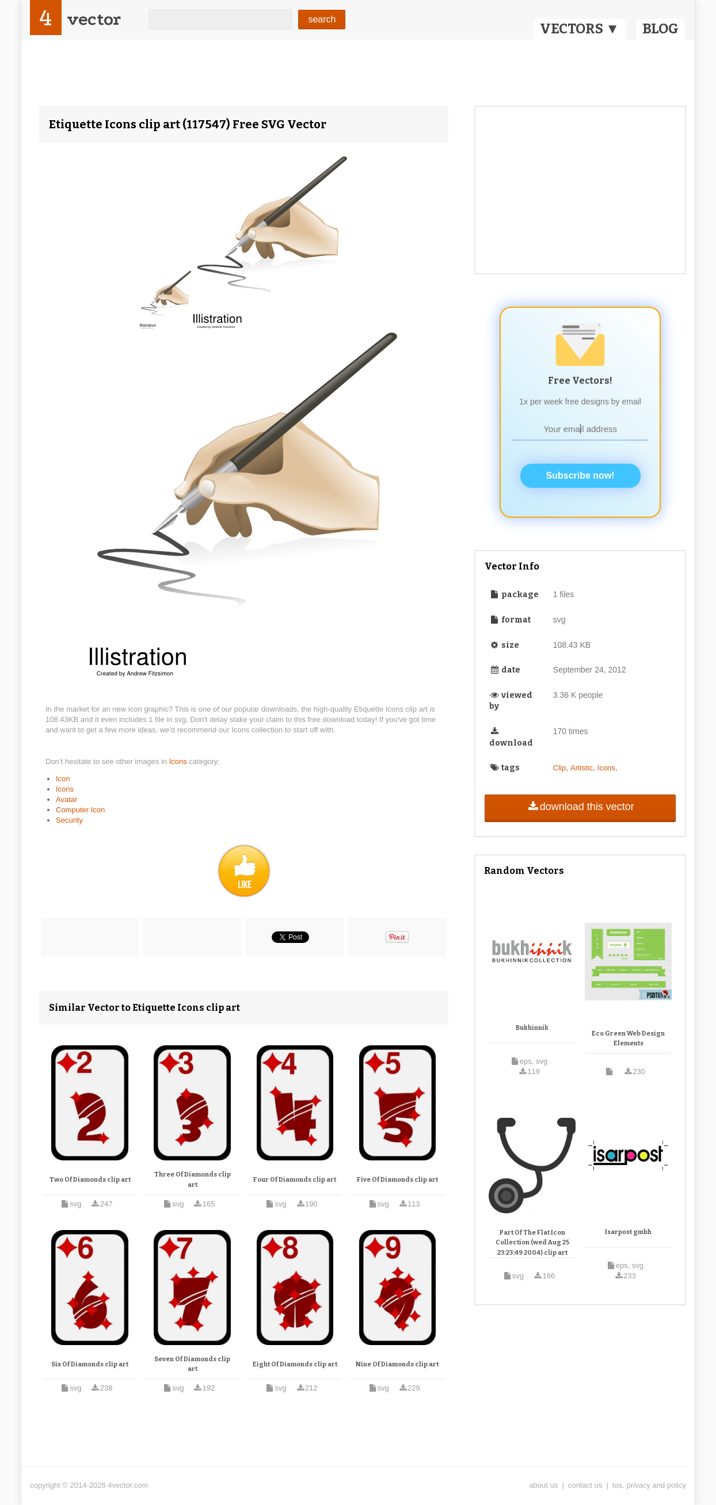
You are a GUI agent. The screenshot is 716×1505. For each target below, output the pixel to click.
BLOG (660, 29)
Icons (179, 761)
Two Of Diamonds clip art (90, 1179)
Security (69, 820)
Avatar (66, 799)
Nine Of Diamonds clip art (397, 1364)
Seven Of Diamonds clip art (192, 1364)
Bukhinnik (532, 1028)
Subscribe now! (580, 475)
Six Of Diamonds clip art (89, 1364)
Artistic (581, 767)
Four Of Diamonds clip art (294, 1179)
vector (94, 19)
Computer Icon (80, 809)
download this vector (580, 806)
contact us (585, 1485)
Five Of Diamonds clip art (397, 1179)
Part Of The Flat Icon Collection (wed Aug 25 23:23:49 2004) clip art (532, 1242)
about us (543, 1485)
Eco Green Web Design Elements (628, 1039)
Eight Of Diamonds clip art (295, 1364)
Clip (559, 767)
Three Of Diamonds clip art (192, 1180)
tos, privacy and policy (649, 1485)
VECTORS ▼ (579, 29)
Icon (63, 778)
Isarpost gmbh (628, 1232)
